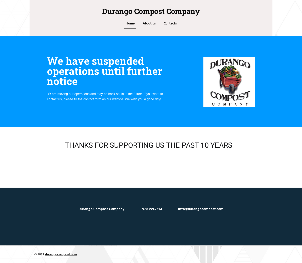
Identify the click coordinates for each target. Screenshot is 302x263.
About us (149, 23)
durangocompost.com (61, 254)
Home (130, 23)
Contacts (170, 23)
